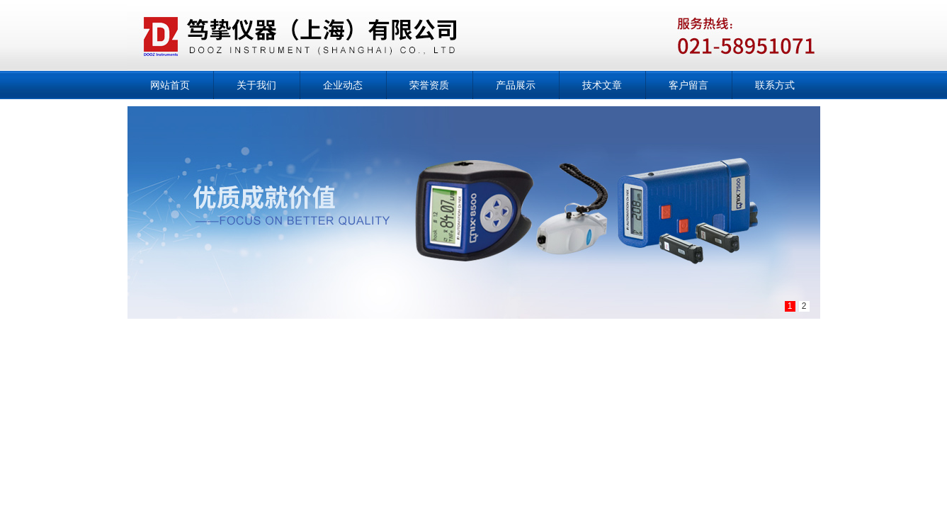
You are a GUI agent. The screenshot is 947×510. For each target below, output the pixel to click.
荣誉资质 (429, 85)
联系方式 (775, 85)
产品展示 (515, 85)
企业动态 (343, 85)
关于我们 (256, 85)
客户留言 (688, 85)
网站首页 (170, 85)
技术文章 (602, 85)
